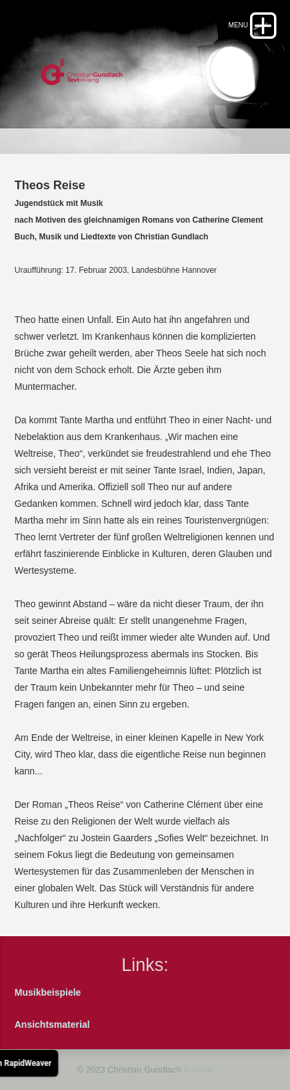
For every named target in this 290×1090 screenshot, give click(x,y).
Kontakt (198, 1070)
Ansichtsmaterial (52, 1024)
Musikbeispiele (48, 992)
